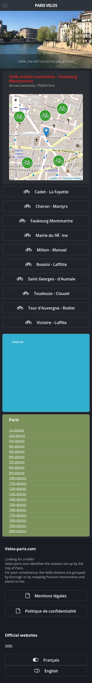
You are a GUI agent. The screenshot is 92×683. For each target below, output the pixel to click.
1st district (16, 430)
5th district (17, 451)
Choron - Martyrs (52, 206)
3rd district (17, 441)
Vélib (8, 645)
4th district (17, 446)
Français (51, 660)
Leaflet (54, 178)
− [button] (15, 108)
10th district (17, 478)
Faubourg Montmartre (51, 221)
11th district (17, 483)
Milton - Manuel (51, 250)
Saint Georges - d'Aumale (51, 279)
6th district (17, 457)
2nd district (17, 435)
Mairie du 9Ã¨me (52, 235)
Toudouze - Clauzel (51, 293)
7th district (17, 462)
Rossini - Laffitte (52, 264)
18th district (17, 520)
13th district (17, 494)
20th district (17, 531)
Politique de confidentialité (50, 611)
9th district (17, 473)
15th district (17, 504)
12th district (17, 488)
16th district (17, 509)
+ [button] (15, 100)
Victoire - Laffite (51, 322)
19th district (17, 525)
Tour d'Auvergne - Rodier (51, 308)
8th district (17, 467)
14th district (17, 499)
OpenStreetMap (72, 178)
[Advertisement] (46, 378)
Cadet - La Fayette (52, 192)
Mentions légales (50, 596)
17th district (17, 515)
